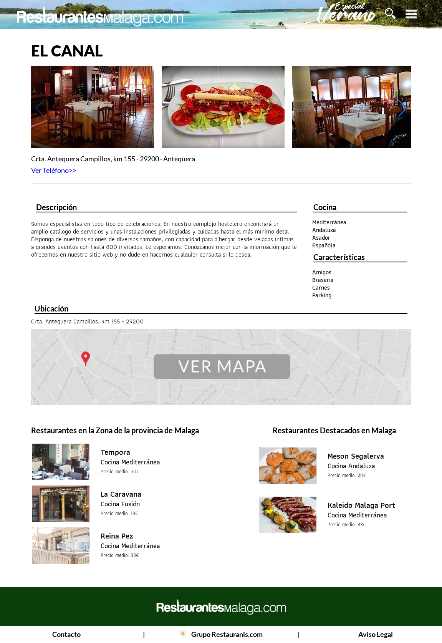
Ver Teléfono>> (53, 170)
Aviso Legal (375, 634)
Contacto (66, 634)
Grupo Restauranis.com (227, 634)
